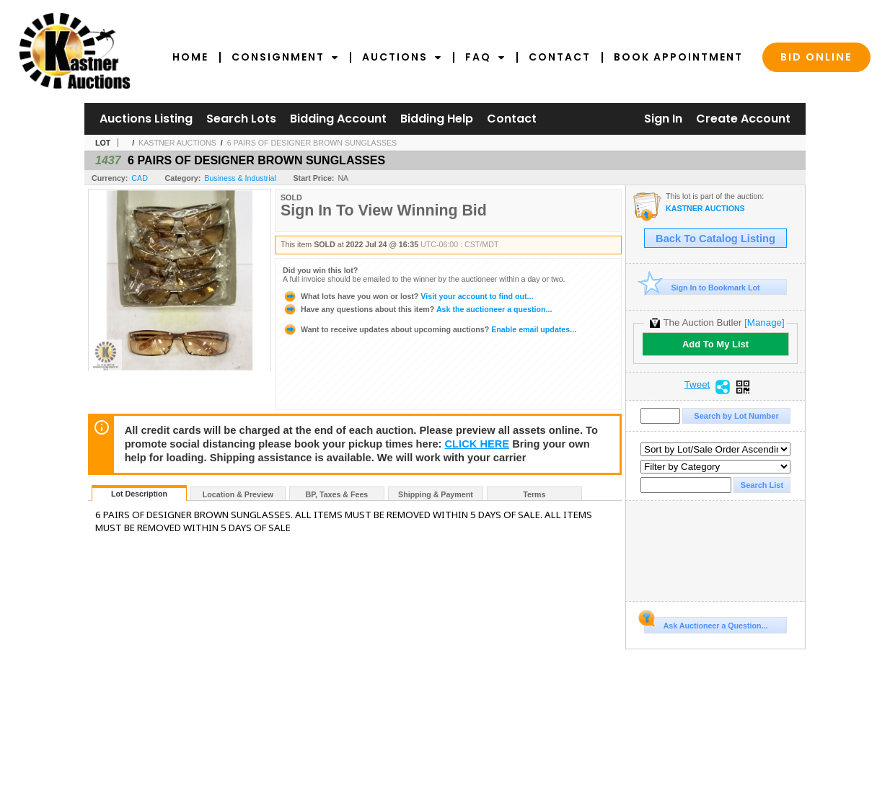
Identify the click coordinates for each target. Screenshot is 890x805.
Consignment (285, 57)
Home (190, 57)
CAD (139, 178)
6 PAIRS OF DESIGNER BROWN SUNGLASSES (312, 142)
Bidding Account (338, 118)
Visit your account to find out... (408, 296)
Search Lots (241, 118)
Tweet (697, 385)
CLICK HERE (477, 444)
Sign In (663, 118)
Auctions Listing (146, 118)
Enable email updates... (429, 329)
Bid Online (816, 57)
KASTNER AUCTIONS (177, 142)
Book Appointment (678, 57)
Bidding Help (436, 118)
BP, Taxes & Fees (337, 494)
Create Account (743, 118)
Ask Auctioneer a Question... (705, 623)
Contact (560, 57)
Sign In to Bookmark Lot (702, 287)
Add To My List (715, 344)
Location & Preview (238, 494)
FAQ (485, 57)
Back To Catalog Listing (715, 238)
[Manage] (764, 322)
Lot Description (139, 493)
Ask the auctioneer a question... (417, 309)
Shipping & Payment (435, 494)
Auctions (402, 57)
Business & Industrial (240, 178)
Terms (534, 494)
